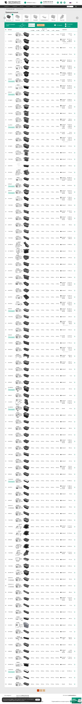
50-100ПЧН (10, 598)
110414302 (10, 369)
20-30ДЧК (10, 100)
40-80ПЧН (10, 349)
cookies (12, 699)
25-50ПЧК (10, 218)
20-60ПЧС (10, 487)
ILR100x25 (10, 605)
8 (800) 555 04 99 (48, 2)
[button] (77, 18)
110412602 (10, 520)
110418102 (10, 526)
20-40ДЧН (10, 133)
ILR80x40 (10, 684)
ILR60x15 (10, 513)
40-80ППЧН (10, 375)
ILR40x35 (10, 428)
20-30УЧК (10, 172)
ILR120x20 (10, 677)
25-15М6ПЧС (11, 251)
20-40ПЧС (10, 87)
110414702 (10, 657)
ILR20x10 (10, 92)
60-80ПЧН (10, 441)
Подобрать (40, 25)
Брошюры (34, 6)
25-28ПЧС (10, 73)
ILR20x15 (10, 190)
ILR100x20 (10, 592)
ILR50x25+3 (10, 505)
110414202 (10, 461)
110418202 (10, 546)
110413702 (10, 316)
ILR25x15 (10, 224)
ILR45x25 (10, 474)
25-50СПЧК (10, 257)
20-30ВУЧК (10, 244)
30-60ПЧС (10, 283)
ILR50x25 (10, 184)
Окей (38, 699)
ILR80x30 (10, 651)
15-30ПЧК (10, 119)
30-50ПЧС (10, 303)
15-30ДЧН (10, 54)
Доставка (21, 6)
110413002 (10, 113)
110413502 (10, 231)
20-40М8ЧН (10, 387)
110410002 (10, 152)
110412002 (10, 566)
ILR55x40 (10, 539)
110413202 (10, 238)
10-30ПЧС (10, 198)
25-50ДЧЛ (10, 356)
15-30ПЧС (10, 41)
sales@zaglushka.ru (72, 695)
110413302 (10, 205)
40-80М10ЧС (10, 664)
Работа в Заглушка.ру (41, 6)
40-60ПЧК (10, 323)
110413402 (10, 159)
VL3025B (10, 447)
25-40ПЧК (10, 125)
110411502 (10, 329)
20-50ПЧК (10, 264)
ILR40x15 (10, 395)
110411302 (10, 454)
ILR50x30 (10, 308)
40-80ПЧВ (10, 165)
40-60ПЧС (10, 297)
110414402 (10, 211)
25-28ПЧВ (10, 47)
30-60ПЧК (10, 467)
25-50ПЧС (10, 178)
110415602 (10, 559)
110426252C (10, 669)
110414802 (10, 434)
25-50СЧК (10, 270)
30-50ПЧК (10, 362)
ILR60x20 (10, 493)
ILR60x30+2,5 (11, 584)
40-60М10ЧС (10, 572)
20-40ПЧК (10, 139)
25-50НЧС (10, 625)
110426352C (10, 479)
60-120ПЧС (10, 618)
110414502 (10, 612)
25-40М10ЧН (11, 415)
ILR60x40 (10, 335)
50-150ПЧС (10, 638)
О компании (15, 6)
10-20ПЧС (10, 60)
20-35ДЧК (10, 146)
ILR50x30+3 (10, 577)
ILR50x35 (10, 500)
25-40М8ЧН (10, 407)
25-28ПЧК (10, 106)
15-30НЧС (10, 402)
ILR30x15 (10, 34)
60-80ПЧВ (10, 290)
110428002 (10, 644)
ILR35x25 (10, 382)
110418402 (10, 533)
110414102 (10, 421)
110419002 (10, 552)
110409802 (10, 277)
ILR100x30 (10, 631)
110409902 (10, 343)
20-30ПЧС (10, 67)
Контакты (28, 6)
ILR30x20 (10, 79)
